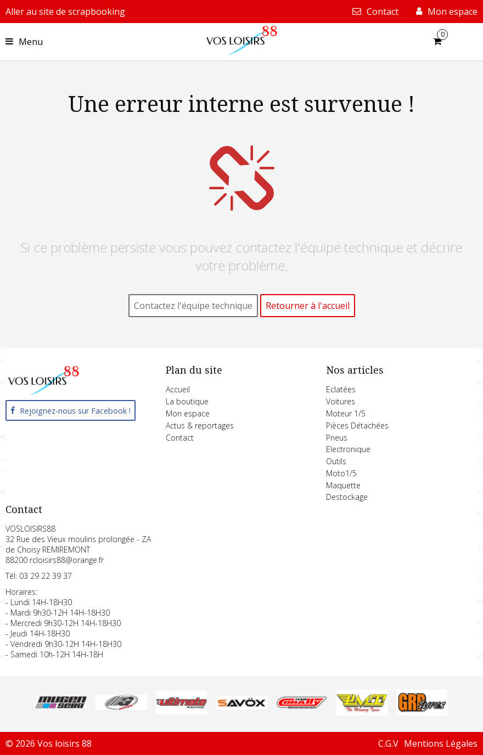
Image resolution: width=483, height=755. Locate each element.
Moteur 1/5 (346, 413)
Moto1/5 (341, 473)
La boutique (187, 401)
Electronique (348, 449)
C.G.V (388, 743)
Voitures (340, 401)
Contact (180, 437)
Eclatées (341, 389)
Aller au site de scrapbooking (65, 11)
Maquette (343, 485)
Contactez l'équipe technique (193, 306)
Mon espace (188, 413)
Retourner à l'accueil (308, 306)
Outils (336, 461)
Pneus (336, 437)
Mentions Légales (441, 743)
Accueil (178, 389)
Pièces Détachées (357, 425)
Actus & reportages (200, 425)
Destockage (347, 497)
